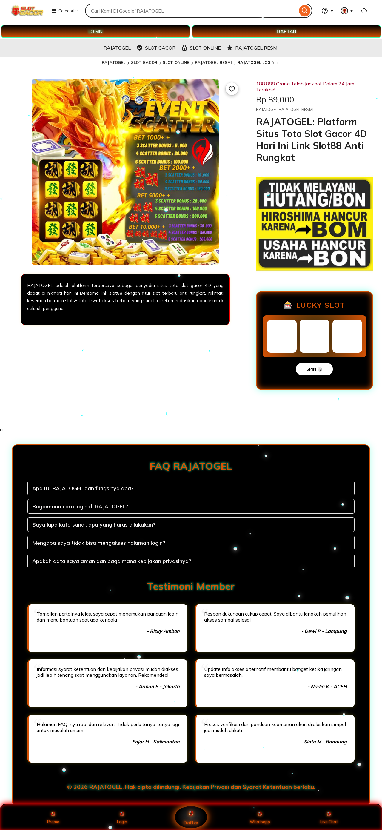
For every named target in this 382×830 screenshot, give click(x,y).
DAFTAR (286, 31)
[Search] (305, 11)
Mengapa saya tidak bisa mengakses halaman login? (98, 542)
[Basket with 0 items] (364, 11)
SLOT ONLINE (176, 62)
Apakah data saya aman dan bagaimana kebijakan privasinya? (111, 561)
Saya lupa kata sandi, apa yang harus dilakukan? (93, 524)
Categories (65, 10)
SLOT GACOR (144, 62)
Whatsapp (260, 817)
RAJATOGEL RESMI (213, 62)
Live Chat (329, 817)
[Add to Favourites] (232, 88)
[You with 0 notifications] (347, 11)
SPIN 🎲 (314, 369)
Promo (53, 817)
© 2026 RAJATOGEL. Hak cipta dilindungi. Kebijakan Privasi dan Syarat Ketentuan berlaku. (191, 787)
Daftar (191, 817)
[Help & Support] (327, 11)
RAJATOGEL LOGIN (256, 62)
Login (122, 817)
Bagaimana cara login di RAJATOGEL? (80, 506)
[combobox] (191, 11)
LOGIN (95, 31)
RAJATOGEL (113, 62)
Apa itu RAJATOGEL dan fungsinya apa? (83, 488)
